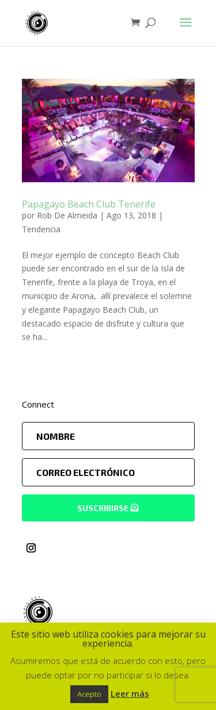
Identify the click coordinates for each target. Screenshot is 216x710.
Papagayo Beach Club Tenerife (89, 204)
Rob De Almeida (67, 215)
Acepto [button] (89, 694)
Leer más (130, 693)
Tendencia (41, 229)
